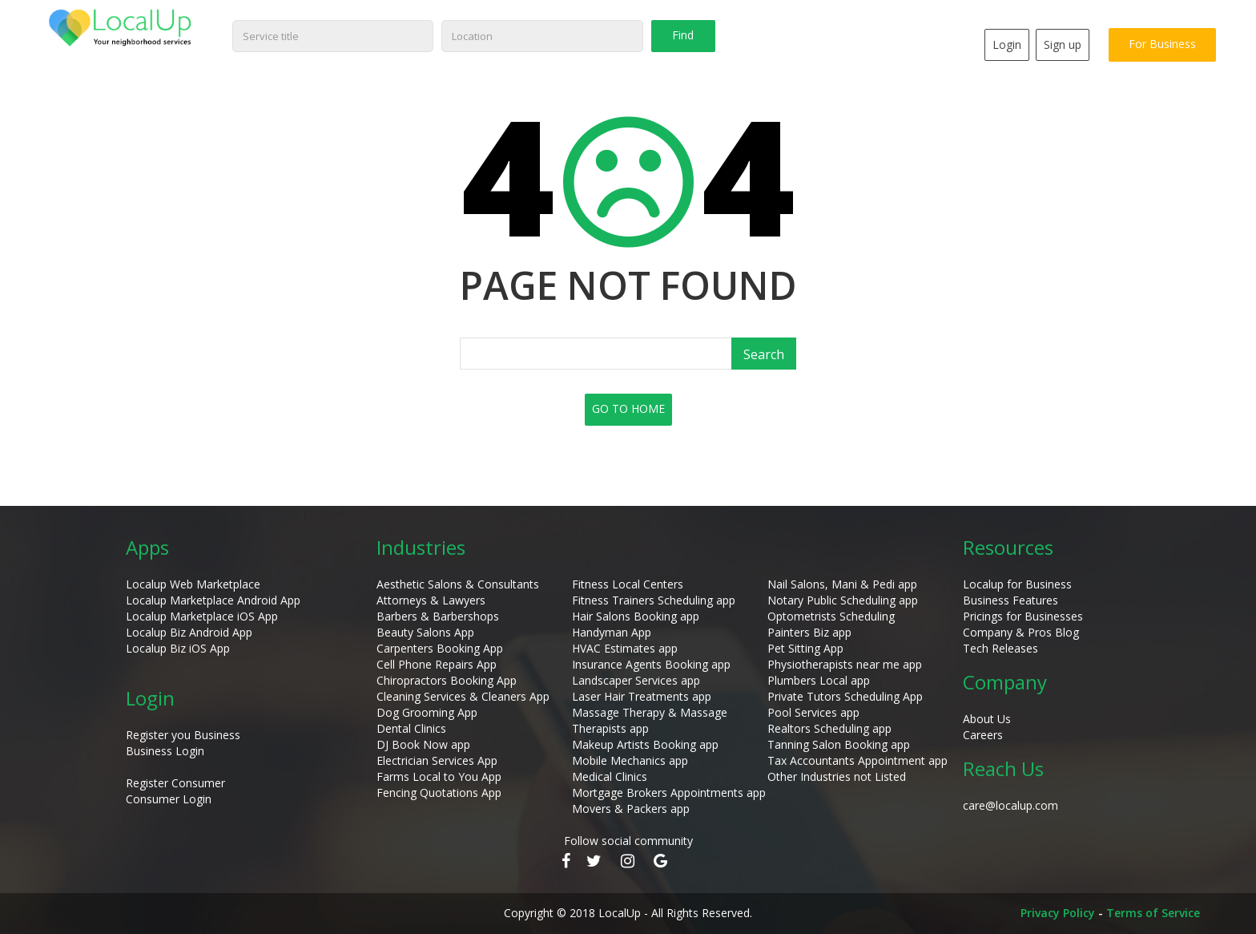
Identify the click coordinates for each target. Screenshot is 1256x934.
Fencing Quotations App (438, 792)
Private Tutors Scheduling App (845, 696)
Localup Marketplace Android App (213, 600)
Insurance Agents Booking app (651, 664)
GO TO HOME (628, 408)
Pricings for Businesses (1023, 616)
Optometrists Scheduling (831, 616)
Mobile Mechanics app (630, 760)
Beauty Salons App (425, 632)
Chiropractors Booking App (446, 680)
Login (1006, 44)
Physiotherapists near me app (844, 664)
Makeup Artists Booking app (645, 744)
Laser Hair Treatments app (641, 696)
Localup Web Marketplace (193, 584)
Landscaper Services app (636, 680)
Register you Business (183, 734)
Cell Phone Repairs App (436, 664)
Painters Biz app (809, 632)
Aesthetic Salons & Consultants (457, 584)
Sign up (1062, 44)
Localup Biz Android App (189, 632)
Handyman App (611, 632)
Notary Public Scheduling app (842, 600)
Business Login (165, 750)
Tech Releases (1000, 648)
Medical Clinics (609, 776)
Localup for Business (1017, 584)
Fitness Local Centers (627, 584)
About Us (987, 718)
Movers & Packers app (631, 808)
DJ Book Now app (423, 744)
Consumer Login (168, 799)
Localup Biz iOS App (178, 648)
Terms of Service (1153, 912)
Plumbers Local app (818, 680)
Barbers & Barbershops (437, 616)
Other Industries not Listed (836, 776)
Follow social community (628, 840)
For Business (1162, 43)
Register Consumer (175, 782)
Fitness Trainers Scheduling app (653, 600)
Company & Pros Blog (1021, 632)
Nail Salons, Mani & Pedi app (842, 584)
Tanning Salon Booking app (838, 744)
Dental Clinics (411, 728)
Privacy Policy (1057, 912)
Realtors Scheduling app (829, 728)
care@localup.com (1010, 805)
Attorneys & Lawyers (430, 600)
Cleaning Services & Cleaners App (463, 696)
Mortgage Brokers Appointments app (669, 792)
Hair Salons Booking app (635, 616)
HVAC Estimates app (625, 648)
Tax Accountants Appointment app (857, 760)
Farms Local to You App (438, 776)
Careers (983, 734)
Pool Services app (813, 712)
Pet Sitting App (805, 648)
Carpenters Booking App (439, 648)
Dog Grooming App (426, 712)
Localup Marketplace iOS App (202, 616)
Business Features (1010, 600)
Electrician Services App (436, 760)
